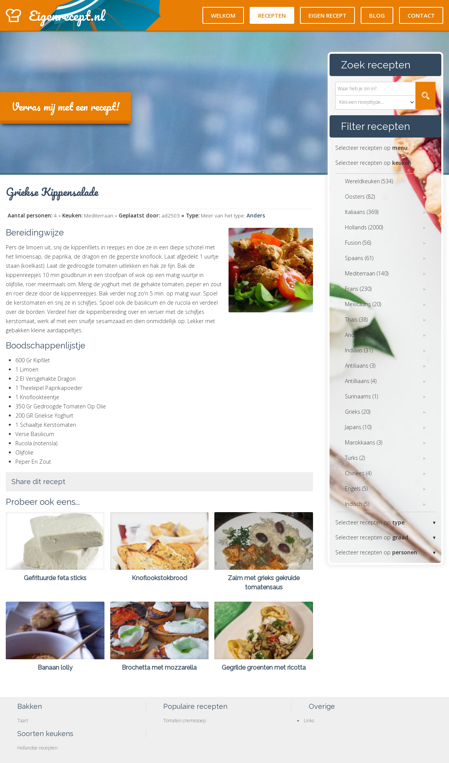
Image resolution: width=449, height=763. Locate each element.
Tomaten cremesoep (184, 720)
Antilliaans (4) (360, 381)
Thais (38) (356, 319)
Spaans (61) (359, 258)
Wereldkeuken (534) (369, 181)
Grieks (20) (357, 411)
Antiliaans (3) (360, 365)
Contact (421, 15)
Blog (377, 15)
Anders (256, 215)
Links (309, 720)
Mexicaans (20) (363, 304)
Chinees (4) (358, 473)
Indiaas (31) (359, 350)
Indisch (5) (357, 504)
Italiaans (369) (361, 212)
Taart (22, 720)
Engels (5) (356, 488)
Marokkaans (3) (363, 442)
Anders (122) (360, 334)
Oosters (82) (360, 196)
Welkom (223, 15)
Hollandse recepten (37, 748)
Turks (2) (355, 457)
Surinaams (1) (361, 396)
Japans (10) (358, 427)
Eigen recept (327, 15)
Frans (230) (358, 288)
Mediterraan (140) (366, 273)
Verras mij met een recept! (65, 106)
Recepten (272, 15)
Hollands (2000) (364, 227)
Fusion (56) (358, 242)
